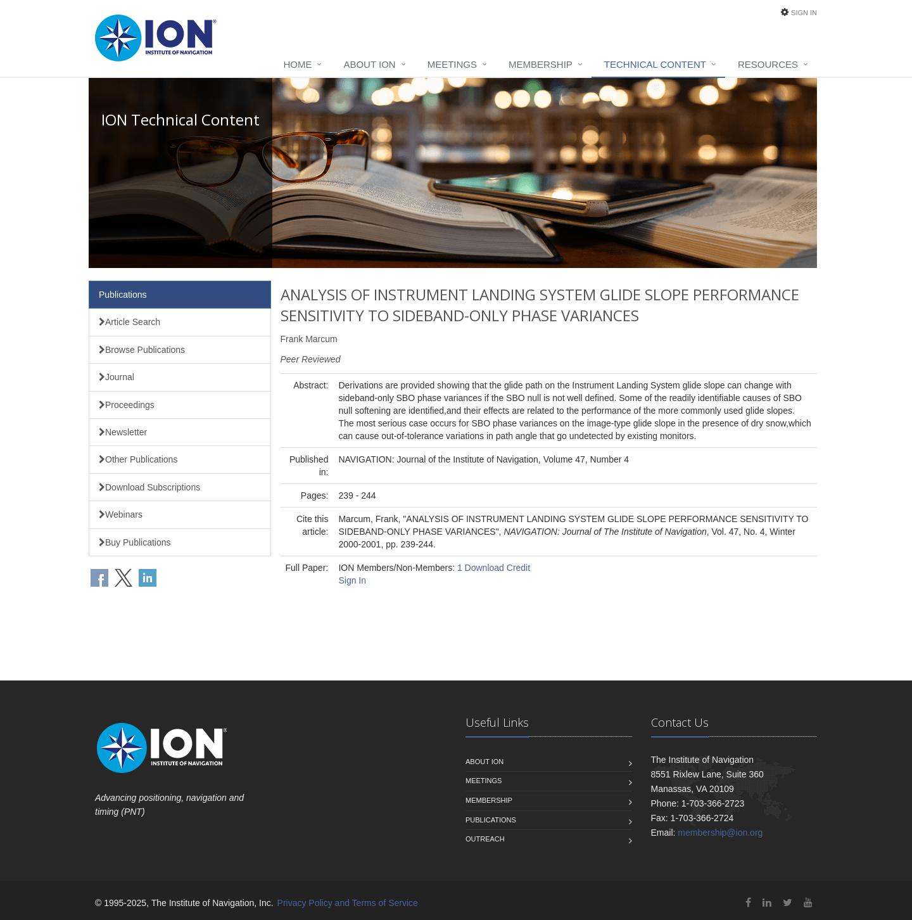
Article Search (129, 322)
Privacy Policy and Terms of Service (347, 903)
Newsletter (123, 432)
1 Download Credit (493, 568)
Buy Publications (135, 542)
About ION (369, 64)
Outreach (485, 839)
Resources (768, 64)
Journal (116, 377)
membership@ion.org (720, 832)
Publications (123, 295)
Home (297, 64)
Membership (541, 64)
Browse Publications (142, 350)
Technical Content (655, 64)
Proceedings (127, 405)
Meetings (452, 64)
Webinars (120, 514)
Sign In (804, 12)
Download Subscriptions (149, 487)
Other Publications (138, 459)
